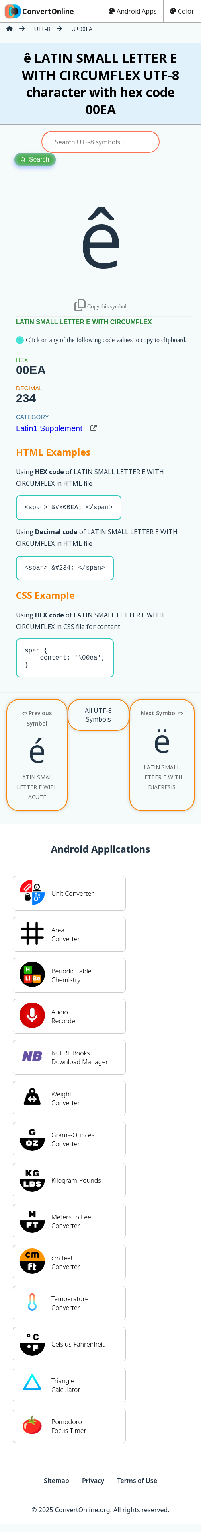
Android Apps (133, 11)
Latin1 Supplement (49, 428)
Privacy (93, 1488)
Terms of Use (137, 1488)
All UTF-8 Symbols (98, 723)
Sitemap (56, 1488)
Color (182, 11)
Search (35, 159)
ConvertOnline (38, 11)
